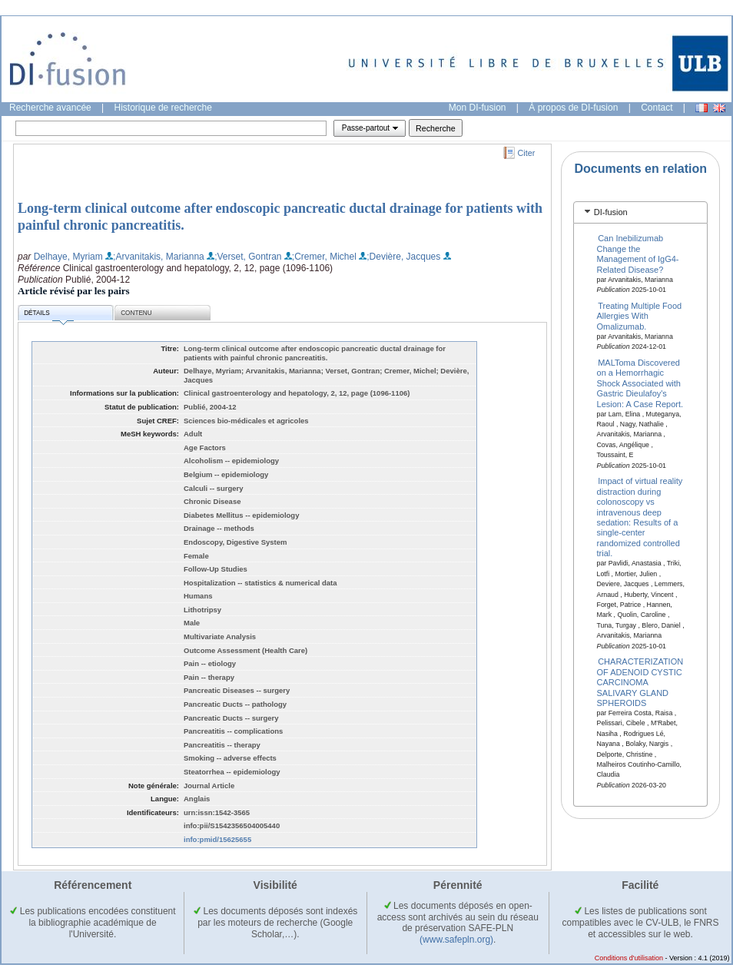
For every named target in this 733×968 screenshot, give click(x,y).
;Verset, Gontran (247, 256)
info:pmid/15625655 (217, 839)
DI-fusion (611, 212)
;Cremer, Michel (324, 256)
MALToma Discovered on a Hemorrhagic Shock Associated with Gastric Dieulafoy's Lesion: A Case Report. (640, 383)
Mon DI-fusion (477, 107)
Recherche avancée (50, 107)
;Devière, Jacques (403, 256)
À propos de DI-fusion (573, 107)
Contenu (136, 313)
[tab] (640, 212)
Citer (527, 152)
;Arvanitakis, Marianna (158, 256)
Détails (48, 315)
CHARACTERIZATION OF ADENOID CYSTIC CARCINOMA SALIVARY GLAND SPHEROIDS (640, 682)
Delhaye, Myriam (68, 256)
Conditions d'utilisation (629, 958)
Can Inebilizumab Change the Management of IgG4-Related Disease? (638, 253)
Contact (656, 107)
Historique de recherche (163, 107)
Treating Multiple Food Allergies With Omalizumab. (639, 316)
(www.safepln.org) (456, 939)
